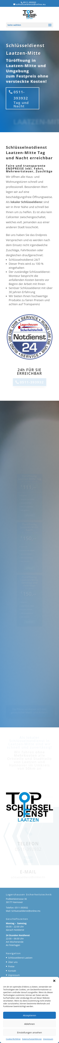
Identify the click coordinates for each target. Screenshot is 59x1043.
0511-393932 (21, 95)
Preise (11, 966)
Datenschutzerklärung (32, 1039)
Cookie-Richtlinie (13, 1039)
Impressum (48, 1039)
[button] (54, 980)
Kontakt (12, 970)
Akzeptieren (29, 1015)
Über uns (13, 962)
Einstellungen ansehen (29, 1032)
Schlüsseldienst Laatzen (20, 957)
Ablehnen (29, 1023)
